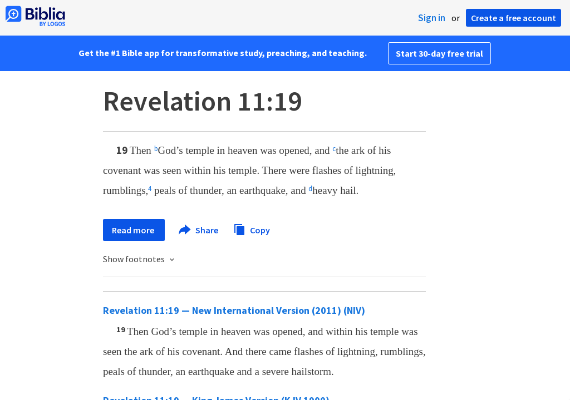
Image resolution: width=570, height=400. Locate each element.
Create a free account (513, 17)
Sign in (431, 18)
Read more (134, 230)
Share (199, 230)
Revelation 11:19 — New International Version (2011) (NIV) (234, 310)
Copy (251, 228)
